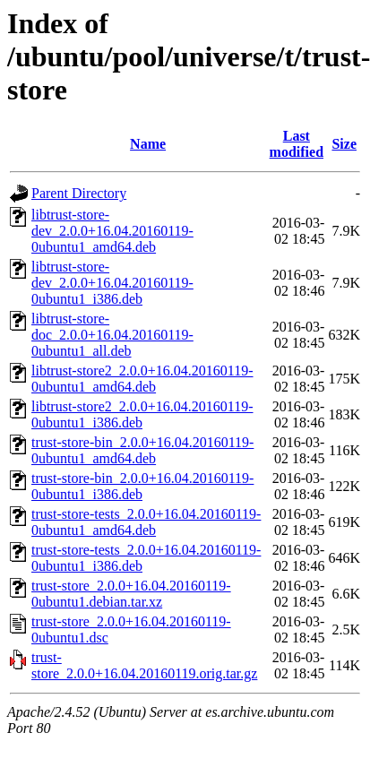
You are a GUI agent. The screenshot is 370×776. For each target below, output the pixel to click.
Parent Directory (78, 193)
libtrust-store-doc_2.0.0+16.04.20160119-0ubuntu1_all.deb (112, 334)
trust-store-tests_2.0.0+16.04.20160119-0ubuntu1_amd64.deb (146, 522)
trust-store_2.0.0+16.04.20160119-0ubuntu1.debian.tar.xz (131, 593)
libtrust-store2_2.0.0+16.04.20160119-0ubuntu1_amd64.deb (142, 378)
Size (344, 143)
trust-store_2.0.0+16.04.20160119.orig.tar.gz (144, 665)
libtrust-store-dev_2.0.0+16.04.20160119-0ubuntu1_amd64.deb (112, 230)
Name (148, 143)
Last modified (296, 144)
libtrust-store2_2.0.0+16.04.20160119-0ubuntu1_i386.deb (142, 414)
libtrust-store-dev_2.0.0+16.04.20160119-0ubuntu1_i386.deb (112, 282)
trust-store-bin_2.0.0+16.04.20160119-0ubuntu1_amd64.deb (142, 450)
